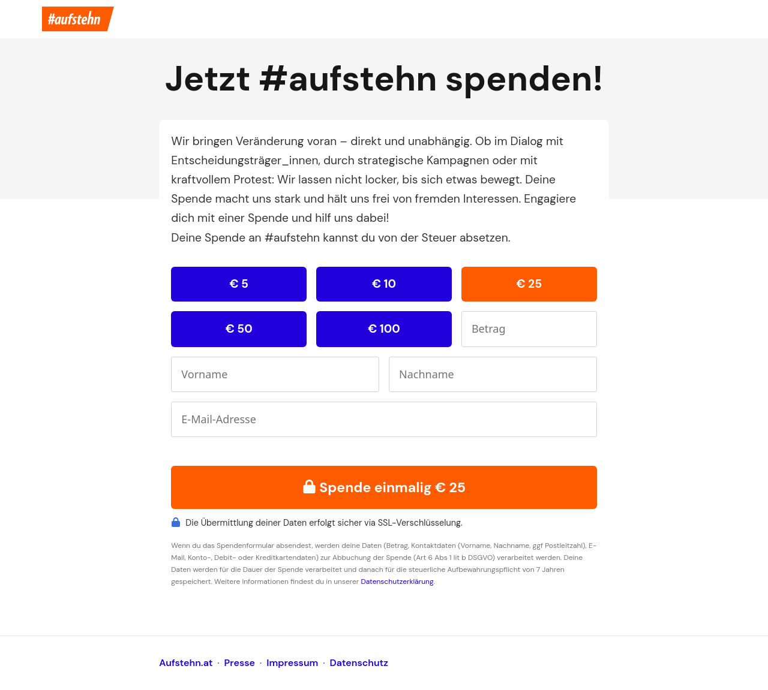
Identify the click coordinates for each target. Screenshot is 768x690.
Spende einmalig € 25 (384, 487)
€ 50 (239, 328)
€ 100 (384, 328)
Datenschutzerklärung (397, 581)
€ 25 (529, 283)
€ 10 (384, 283)
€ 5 (238, 283)
